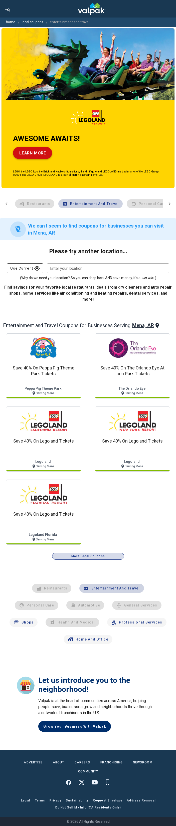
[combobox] (108, 268)
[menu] (7, 8)
